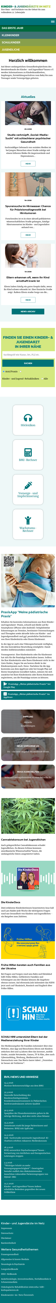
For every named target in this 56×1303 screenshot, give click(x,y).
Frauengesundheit (10, 1254)
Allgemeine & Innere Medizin (15, 1259)
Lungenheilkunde (9, 1269)
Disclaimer (6, 1238)
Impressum (6, 1228)
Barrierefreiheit (8, 1243)
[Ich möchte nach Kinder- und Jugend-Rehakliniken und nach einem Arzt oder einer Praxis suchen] (42, 378)
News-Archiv (28, 311)
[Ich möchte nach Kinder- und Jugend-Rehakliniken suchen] (20, 371)
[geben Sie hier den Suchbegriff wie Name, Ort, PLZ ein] (28, 354)
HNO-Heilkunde (9, 1274)
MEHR (28, 163)
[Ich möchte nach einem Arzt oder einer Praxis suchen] (3, 371)
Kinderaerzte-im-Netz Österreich (17, 1295)
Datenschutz (7, 1233)
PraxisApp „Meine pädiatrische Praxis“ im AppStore (27, 695)
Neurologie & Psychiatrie (13, 1264)
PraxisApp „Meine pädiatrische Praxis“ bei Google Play (27, 685)
